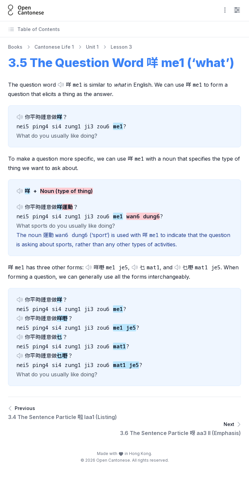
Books (15, 47)
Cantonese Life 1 (54, 47)
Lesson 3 (121, 47)
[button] (60, 84)
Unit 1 (92, 47)
